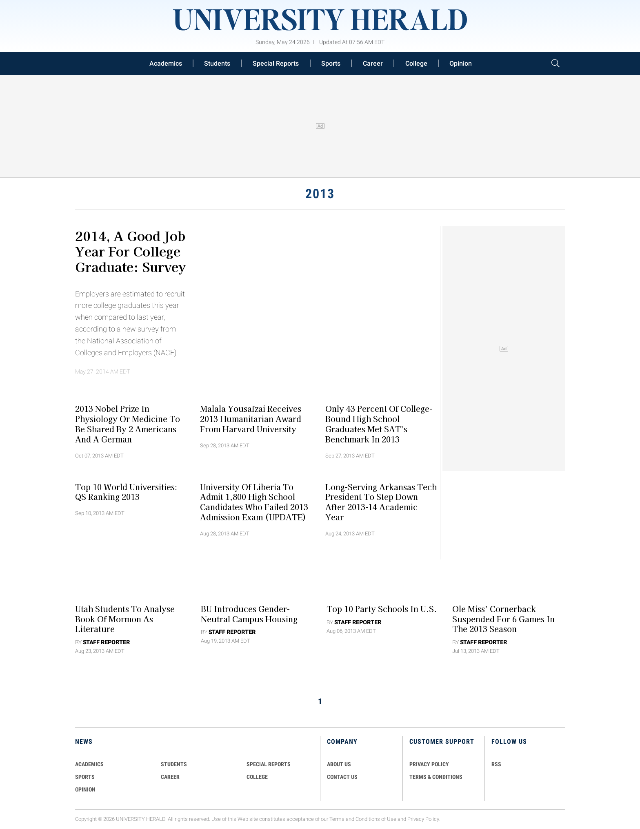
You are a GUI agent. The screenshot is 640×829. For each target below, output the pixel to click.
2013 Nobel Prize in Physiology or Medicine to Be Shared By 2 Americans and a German (127, 423)
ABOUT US (339, 764)
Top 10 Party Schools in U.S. (382, 608)
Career (373, 63)
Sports (330, 63)
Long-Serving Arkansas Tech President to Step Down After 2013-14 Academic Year (381, 501)
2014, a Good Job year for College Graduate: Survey (130, 251)
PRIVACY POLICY (429, 764)
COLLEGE (257, 777)
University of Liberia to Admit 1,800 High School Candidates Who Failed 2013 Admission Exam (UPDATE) (254, 501)
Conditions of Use (376, 819)
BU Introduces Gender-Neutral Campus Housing (249, 613)
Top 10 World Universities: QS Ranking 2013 (126, 491)
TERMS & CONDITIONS (435, 777)
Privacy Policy (423, 819)
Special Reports (276, 63)
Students (217, 63)
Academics (165, 63)
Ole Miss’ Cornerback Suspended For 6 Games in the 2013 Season (503, 618)
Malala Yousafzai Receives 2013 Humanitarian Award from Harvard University (250, 419)
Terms (336, 819)
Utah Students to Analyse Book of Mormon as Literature (125, 618)
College (416, 63)
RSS (496, 764)
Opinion (460, 63)
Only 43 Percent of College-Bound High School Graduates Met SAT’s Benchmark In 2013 (378, 423)
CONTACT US (342, 777)
